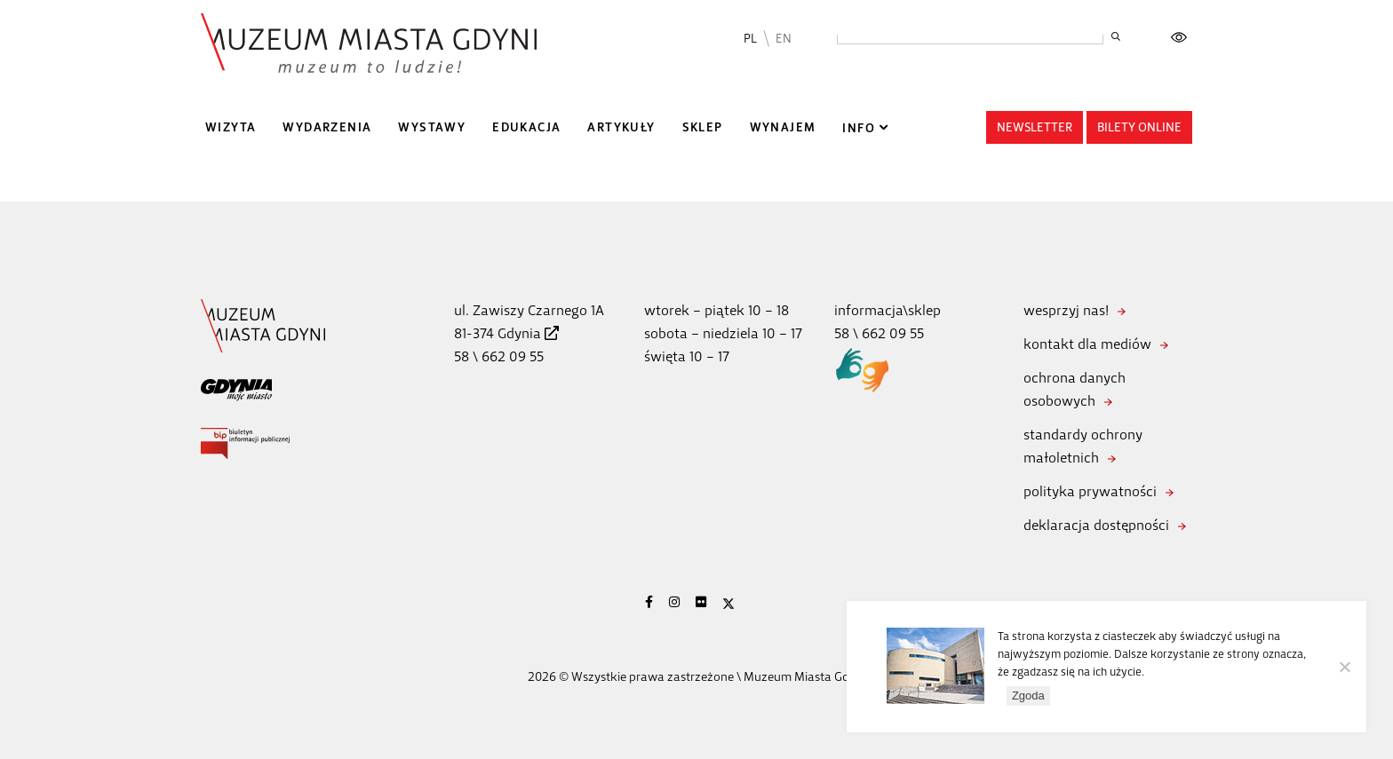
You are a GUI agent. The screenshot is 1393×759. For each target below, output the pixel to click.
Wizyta (230, 127)
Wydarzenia (327, 127)
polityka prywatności (1090, 491)
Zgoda (1028, 695)
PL (750, 38)
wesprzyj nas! (1066, 310)
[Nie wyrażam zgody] (1344, 667)
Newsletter (1034, 127)
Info (858, 128)
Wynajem (783, 127)
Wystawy (432, 127)
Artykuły (621, 127)
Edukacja (526, 127)
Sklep (702, 127)
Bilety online (1139, 127)
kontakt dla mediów (1087, 344)
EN (784, 38)
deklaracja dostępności (1096, 525)
